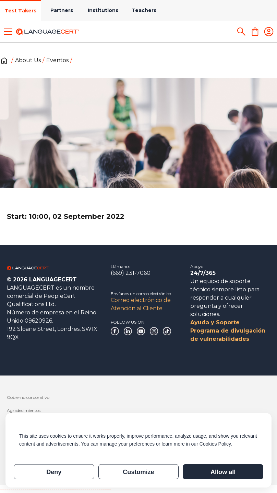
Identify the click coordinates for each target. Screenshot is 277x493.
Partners (61, 10)
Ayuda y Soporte (215, 322)
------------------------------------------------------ (55, 488)
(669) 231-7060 (130, 273)
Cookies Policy (215, 444)
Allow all (223, 472)
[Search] (241, 31)
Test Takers (20, 11)
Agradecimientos (23, 410)
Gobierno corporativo (28, 397)
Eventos (57, 60)
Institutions (103, 10)
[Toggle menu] (8, 31)
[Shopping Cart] (255, 31)
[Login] (268, 31)
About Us (28, 60)
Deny (53, 472)
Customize (138, 472)
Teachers (144, 10)
